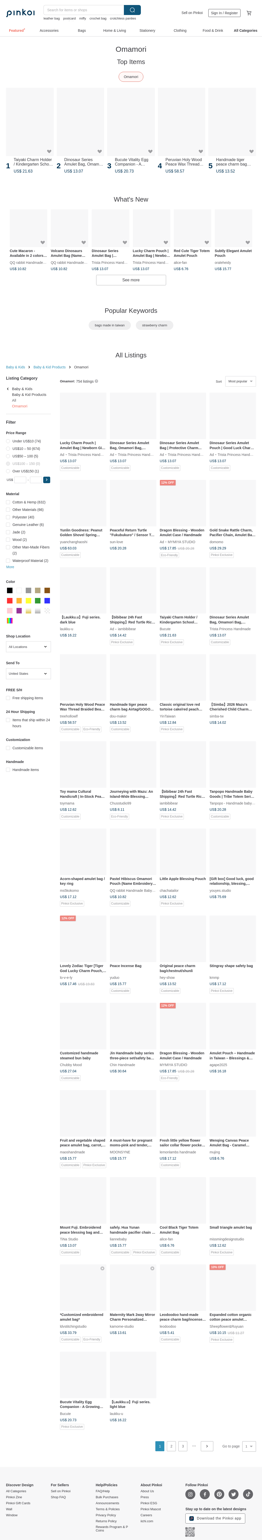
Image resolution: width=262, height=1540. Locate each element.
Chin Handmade (122, 1065)
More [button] (10, 567)
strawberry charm (154, 325)
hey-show (167, 978)
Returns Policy (106, 1521)
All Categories (16, 1491)
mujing (215, 1152)
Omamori (131, 77)
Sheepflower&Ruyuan (226, 1326)
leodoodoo (168, 1326)
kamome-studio (122, 1326)
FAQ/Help (103, 1491)
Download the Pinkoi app (215, 1518)
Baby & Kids (15, 367)
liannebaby (118, 1239)
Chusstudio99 (120, 803)
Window (11, 1515)
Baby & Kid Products (49, 367)
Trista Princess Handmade (112, 262)
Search (132, 10)
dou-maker (118, 716)
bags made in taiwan (110, 325)
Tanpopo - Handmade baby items (235, 803)
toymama (67, 803)
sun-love (116, 542)
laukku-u (66, 629)
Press (145, 1497)
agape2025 (218, 1065)
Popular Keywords (131, 310)
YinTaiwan (168, 716)
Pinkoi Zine (14, 1497)
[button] (46, 480)
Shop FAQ (58, 1497)
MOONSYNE (120, 1152)
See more (131, 280)
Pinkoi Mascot (151, 1509)
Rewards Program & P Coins (112, 1528)
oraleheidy (223, 262)
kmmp (214, 978)
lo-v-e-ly (66, 978)
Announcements (107, 1503)
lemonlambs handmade (178, 1152)
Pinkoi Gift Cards (18, 1503)
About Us (147, 1491)
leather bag (51, 18)
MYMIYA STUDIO (181, 542)
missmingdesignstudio (227, 1239)
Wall (9, 1509)
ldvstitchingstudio (73, 1326)
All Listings (130, 355)
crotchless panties (123, 18)
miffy (82, 18)
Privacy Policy (106, 1515)
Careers (146, 1515)
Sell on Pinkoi (192, 13)
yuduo (114, 978)
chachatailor (169, 890)
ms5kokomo (69, 890)
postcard (69, 18)
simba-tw (217, 716)
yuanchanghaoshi (73, 542)
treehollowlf (69, 716)
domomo (216, 542)
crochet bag (97, 18)
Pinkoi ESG (149, 1503)
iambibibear (127, 629)
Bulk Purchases (107, 1497)
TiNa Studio (69, 1239)
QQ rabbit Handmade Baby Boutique (38, 262)
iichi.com (147, 1521)
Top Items (131, 62)
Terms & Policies (108, 1509)
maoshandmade (72, 1152)
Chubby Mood (71, 1065)
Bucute (165, 629)
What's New (131, 199)
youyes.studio (220, 890)
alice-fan (180, 262)
